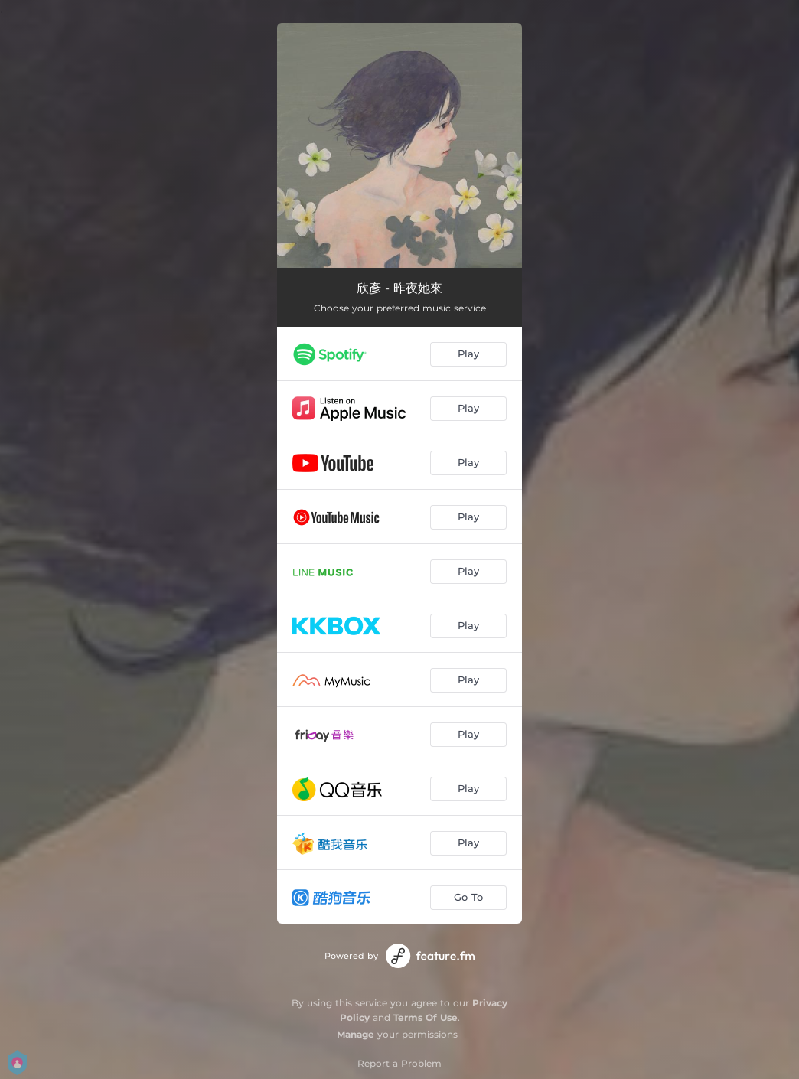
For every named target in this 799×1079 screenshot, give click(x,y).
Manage (355, 1034)
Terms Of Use (425, 1017)
